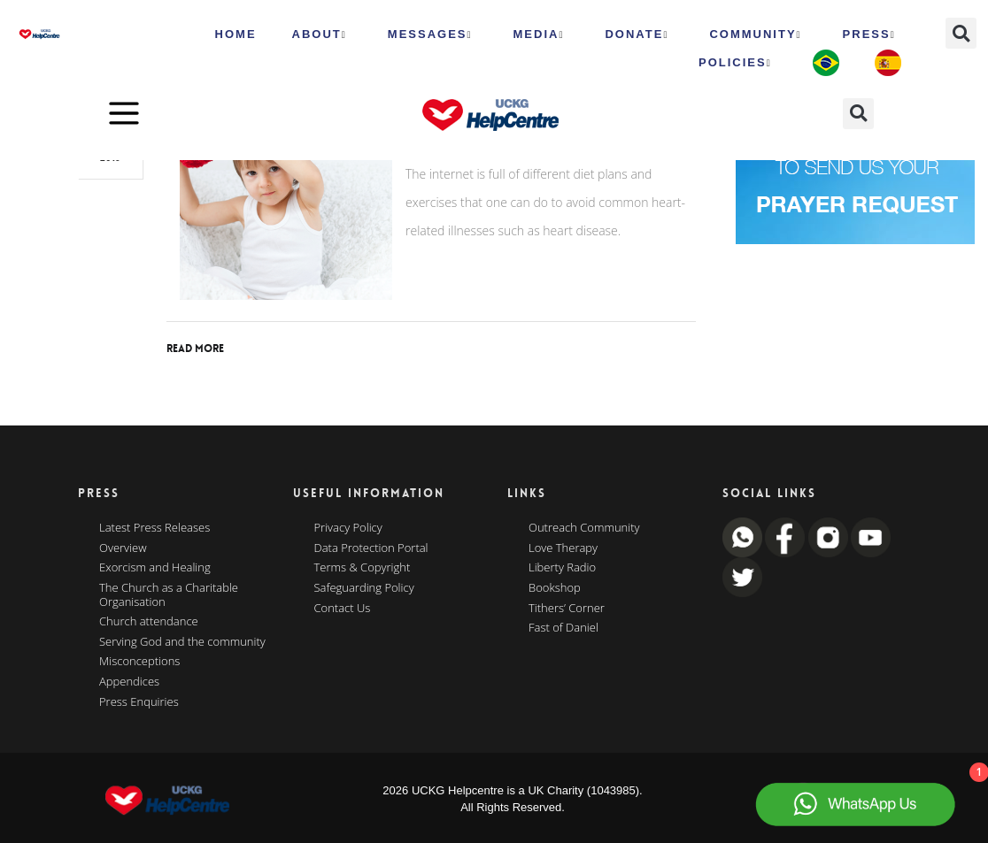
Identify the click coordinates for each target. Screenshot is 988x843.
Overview (123, 548)
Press (869, 34)
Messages (430, 34)
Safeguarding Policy (364, 588)
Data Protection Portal (371, 548)
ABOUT (319, 34)
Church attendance (148, 622)
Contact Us (342, 609)
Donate (636, 34)
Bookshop (555, 588)
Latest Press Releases (154, 528)
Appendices (129, 682)
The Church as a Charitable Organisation (168, 595)
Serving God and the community (182, 642)
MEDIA (539, 34)
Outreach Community (584, 528)
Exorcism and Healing (155, 568)
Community (755, 34)
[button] (961, 33)
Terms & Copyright (362, 568)
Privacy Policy (348, 528)
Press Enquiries (139, 702)
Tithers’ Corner (567, 609)
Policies (735, 63)
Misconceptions (139, 662)
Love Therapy (563, 548)
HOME (236, 34)
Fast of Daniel (563, 628)
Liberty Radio (562, 568)
